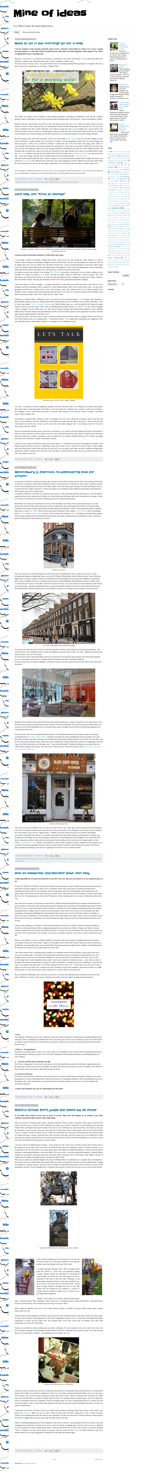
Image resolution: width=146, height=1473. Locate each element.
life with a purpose (124, 205)
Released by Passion (123, 66)
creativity (125, 169)
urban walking (62, 182)
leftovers (124, 203)
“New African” (55, 272)
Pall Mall (112, 228)
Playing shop (123, 85)
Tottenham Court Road (81, 859)
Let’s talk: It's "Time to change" (40, 194)
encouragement (125, 176)
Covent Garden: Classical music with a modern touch (124, 105)
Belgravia (23, 859)
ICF (109, 194)
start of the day (53, 182)
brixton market (124, 156)
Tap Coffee (33, 511)
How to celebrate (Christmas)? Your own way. (52, 873)
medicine (112, 215)
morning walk (44, 182)
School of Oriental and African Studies (56, 859)
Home (17, 32)
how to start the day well (27, 182)
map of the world (118, 210)
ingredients (110, 196)
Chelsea (112, 158)
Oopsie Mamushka (115, 226)
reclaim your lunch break (121, 235)
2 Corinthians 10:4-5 (28, 842)
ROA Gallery (119, 237)
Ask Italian (116, 151)
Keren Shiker (111, 201)
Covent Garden (115, 165)
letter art (110, 205)
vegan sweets (111, 260)
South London (117, 244)
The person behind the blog (31, 32)
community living (114, 162)
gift (123, 185)
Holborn (116, 187)
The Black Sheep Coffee (37, 737)
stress (116, 248)
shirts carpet (113, 242)
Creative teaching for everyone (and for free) (123, 46)
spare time (113, 246)
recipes (110, 235)
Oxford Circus (125, 226)
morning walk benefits (80, 153)
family (125, 181)
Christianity (111, 160)
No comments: (38, 179)
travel (111, 255)
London (37, 182)
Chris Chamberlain (122, 158)
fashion (110, 183)
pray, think (22, 153)
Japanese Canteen (36, 513)
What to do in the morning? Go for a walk (49, 43)
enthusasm (113, 178)
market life (119, 213)
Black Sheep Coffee (32, 859)
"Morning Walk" (81, 156)
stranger (110, 248)
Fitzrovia (41, 859)
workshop (113, 266)
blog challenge (124, 153)
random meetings (120, 233)
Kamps (72, 513)
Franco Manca (82, 511)
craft (125, 165)
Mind (76, 307)
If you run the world (120, 194)
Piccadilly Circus (122, 228)
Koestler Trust (121, 201)
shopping (121, 242)
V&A (125, 258)
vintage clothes (112, 262)
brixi (109, 156)
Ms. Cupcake (117, 222)
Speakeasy (27, 1413)
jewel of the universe (115, 198)
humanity (125, 192)
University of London (95, 859)
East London (120, 174)
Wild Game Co (20, 861)
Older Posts (98, 1459)
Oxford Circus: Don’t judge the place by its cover (56, 1110)
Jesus (128, 196)
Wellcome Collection (115, 264)
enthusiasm (123, 179)
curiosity (113, 172)
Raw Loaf (22, 513)
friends (117, 185)
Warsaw (69, 182)
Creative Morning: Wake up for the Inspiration (124, 127)
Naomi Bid (117, 224)
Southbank (126, 244)
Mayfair (127, 213)
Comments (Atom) (29, 1463)
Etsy (109, 181)
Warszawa (75, 182)
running (127, 237)
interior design (120, 196)
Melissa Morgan (122, 215)
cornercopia (126, 162)
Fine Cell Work (118, 183)
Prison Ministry (119, 231)
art (109, 151)
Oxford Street (70, 139)
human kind (116, 192)
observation (125, 224)
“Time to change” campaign (41, 304)
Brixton (114, 156)
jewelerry (125, 198)
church (119, 160)
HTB (109, 192)
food (111, 185)
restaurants (110, 237)
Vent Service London (122, 260)
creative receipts (114, 169)
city (125, 160)
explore (116, 181)
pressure (110, 231)
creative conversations (123, 167)
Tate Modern (117, 251)
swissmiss (122, 248)
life (115, 205)
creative (111, 167)
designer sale (122, 172)
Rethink (84, 307)
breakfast (26, 161)
